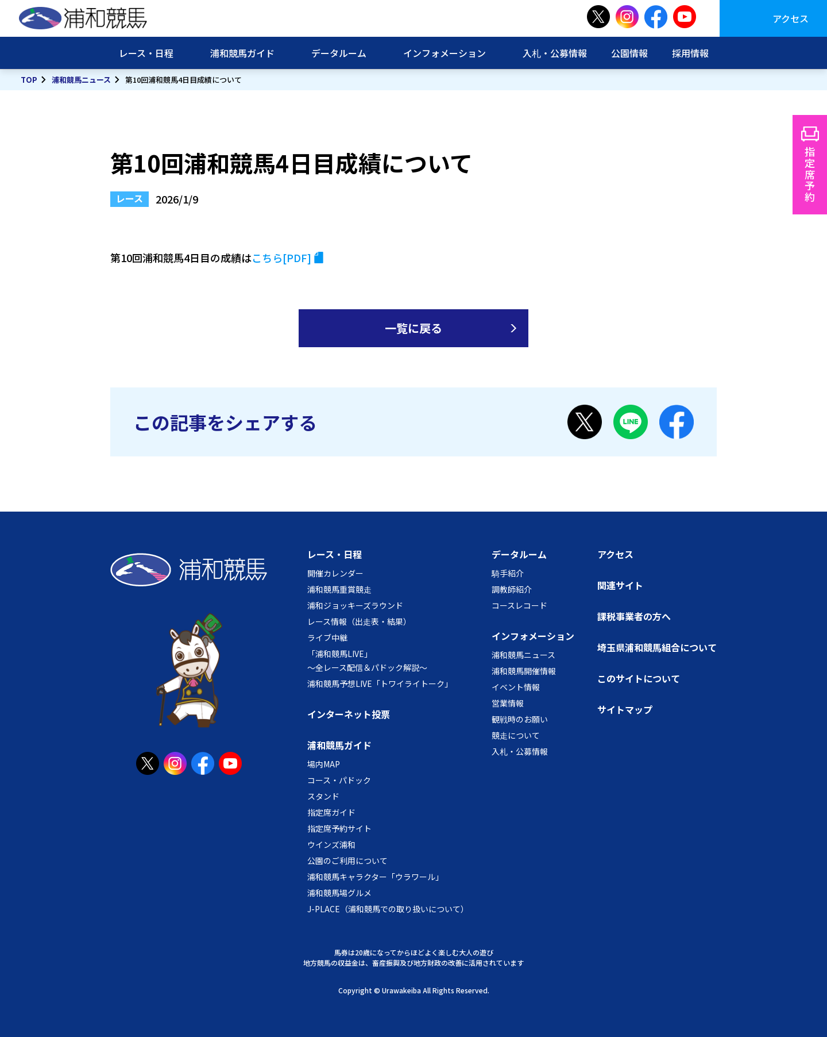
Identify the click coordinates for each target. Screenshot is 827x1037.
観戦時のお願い (520, 719)
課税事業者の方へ (634, 616)
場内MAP (323, 764)
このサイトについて (638, 678)
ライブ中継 (327, 637)
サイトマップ (624, 709)
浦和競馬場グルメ (339, 892)
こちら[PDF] (281, 257)
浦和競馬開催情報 (524, 671)
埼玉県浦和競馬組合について (657, 647)
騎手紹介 (508, 573)
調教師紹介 (512, 589)
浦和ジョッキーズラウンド (355, 605)
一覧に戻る (413, 328)
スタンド (323, 796)
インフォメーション (444, 53)
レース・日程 (146, 53)
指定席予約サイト (339, 828)
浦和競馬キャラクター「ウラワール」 (375, 876)
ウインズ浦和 (331, 844)
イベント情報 (516, 687)
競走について (516, 735)
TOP (29, 79)
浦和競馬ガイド (242, 53)
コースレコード (519, 605)
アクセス (790, 18)
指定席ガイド (331, 812)
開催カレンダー (335, 573)
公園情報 (629, 53)
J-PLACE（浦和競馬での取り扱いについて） (388, 909)
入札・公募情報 (555, 53)
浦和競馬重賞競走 (339, 589)
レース (129, 198)
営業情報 (508, 703)
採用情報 (690, 53)
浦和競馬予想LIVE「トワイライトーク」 (380, 683)
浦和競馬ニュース (81, 79)
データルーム (338, 53)
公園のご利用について (347, 860)
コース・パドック (339, 780)
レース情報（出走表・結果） (359, 621)
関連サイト (620, 585)
